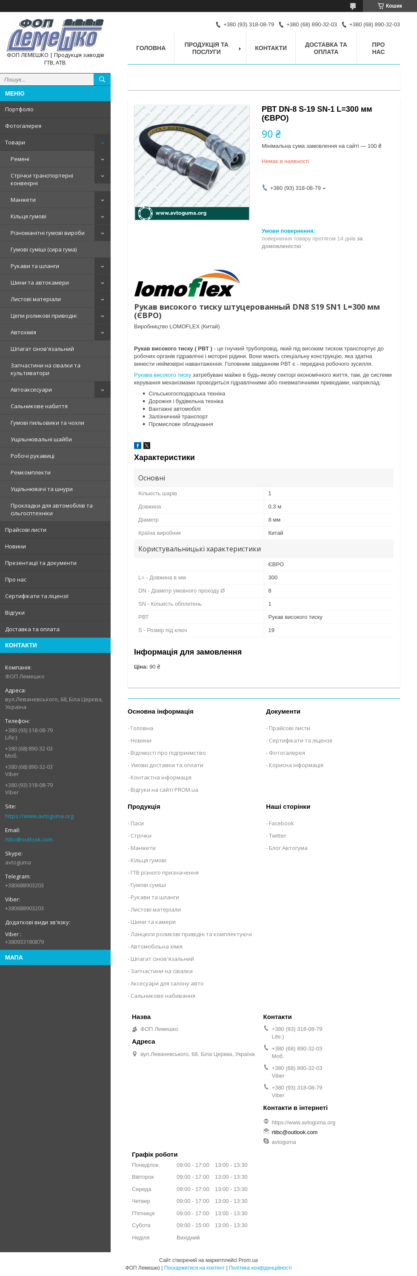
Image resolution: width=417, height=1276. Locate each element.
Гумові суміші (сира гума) (44, 249)
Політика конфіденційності (260, 1268)
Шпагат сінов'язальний (42, 349)
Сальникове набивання (163, 995)
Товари (15, 142)
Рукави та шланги (35, 266)
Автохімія (23, 332)
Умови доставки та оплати (167, 765)
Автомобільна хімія (157, 946)
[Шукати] (102, 79)
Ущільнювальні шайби (41, 439)
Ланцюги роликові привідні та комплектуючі (191, 934)
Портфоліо (19, 109)
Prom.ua (248, 1260)
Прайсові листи (25, 530)
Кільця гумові (28, 216)
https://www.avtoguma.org (39, 816)
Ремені (20, 159)
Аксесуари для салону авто (167, 983)
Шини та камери (153, 922)
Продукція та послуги (206, 48)
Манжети (23, 199)
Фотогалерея (23, 126)
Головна (151, 48)
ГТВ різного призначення (165, 872)
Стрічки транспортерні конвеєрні (42, 179)
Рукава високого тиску (162, 375)
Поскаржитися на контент (194, 1268)
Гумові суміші (148, 885)
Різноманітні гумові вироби (48, 233)
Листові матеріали (36, 299)
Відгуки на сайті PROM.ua (164, 789)
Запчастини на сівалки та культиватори (45, 369)
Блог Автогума (288, 848)
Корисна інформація (296, 765)
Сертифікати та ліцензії (37, 596)
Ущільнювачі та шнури (42, 489)
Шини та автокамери (40, 282)
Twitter (277, 835)
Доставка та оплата (32, 629)
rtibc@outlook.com (29, 839)
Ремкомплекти (31, 472)
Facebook (281, 823)
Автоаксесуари (31, 389)
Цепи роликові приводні (44, 315)
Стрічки (141, 835)
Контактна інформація (161, 777)
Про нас (15, 579)
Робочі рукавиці (32, 456)
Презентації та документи (41, 563)
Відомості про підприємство (168, 753)
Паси (137, 823)
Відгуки (15, 612)
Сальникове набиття (39, 406)
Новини (15, 546)
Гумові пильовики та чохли (47, 422)
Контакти (271, 48)
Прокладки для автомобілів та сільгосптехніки (52, 509)
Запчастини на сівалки (162, 971)
